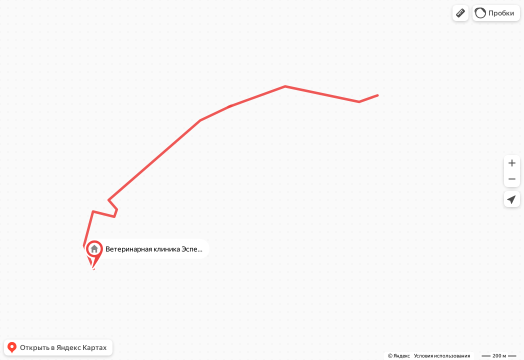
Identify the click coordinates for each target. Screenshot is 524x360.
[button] (460, 13)
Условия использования (442, 355)
